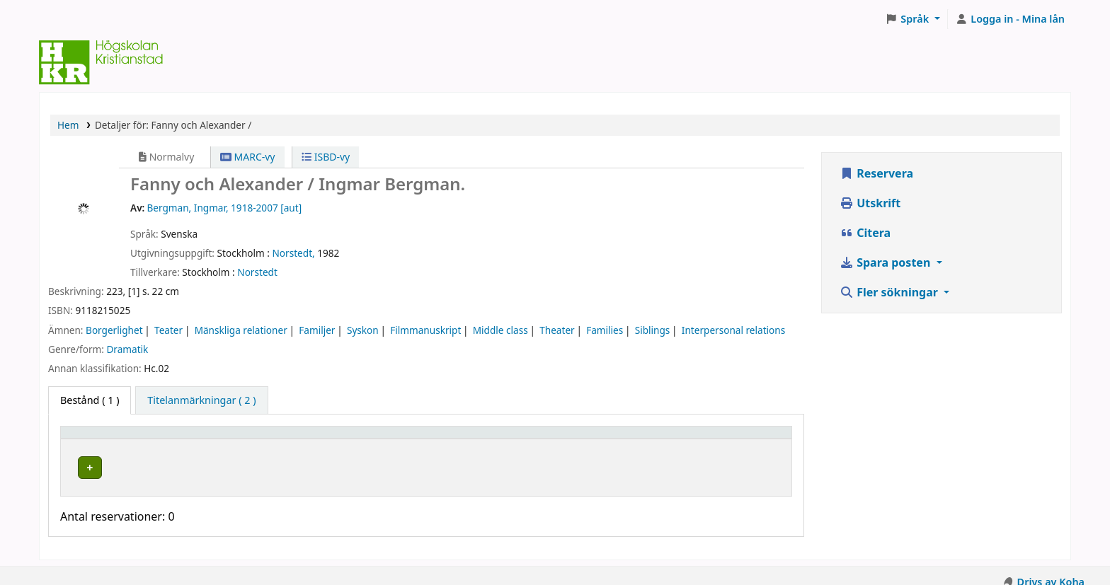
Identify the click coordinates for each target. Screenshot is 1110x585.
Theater (556, 330)
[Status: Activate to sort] (726, 438)
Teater (168, 330)
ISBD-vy (326, 156)
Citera (865, 233)
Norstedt (257, 272)
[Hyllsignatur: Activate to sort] (563, 438)
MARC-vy (247, 156)
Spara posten (886, 262)
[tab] (201, 400)
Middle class (500, 330)
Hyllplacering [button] (299, 439)
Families (604, 330)
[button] (913, 19)
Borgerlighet (114, 330)
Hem (68, 125)
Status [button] (684, 439)
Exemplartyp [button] (99, 439)
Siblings (652, 330)
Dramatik (127, 349)
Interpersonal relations (733, 330)
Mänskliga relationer (241, 330)
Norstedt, (294, 253)
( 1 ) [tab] (89, 400)
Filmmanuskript (425, 330)
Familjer (317, 330)
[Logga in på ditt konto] (1010, 19)
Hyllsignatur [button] (502, 439)
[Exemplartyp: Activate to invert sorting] (160, 438)
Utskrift (870, 203)
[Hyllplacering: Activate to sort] (361, 438)
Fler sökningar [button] (890, 292)
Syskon (363, 330)
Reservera (876, 173)
